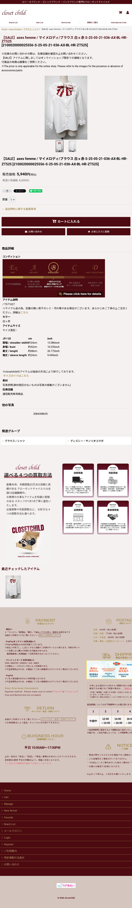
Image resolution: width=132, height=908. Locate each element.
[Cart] (120, 12)
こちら (24, 312)
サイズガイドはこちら (16, 375)
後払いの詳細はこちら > (49, 635)
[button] (59, 146)
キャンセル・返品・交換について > (58, 719)
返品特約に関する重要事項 (19, 209)
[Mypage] (127, 12)
